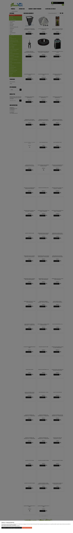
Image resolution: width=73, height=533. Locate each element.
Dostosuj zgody (18, 527)
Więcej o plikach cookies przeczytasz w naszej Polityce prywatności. (10, 525)
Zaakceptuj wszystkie (27, 527)
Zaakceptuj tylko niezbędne (7, 527)
